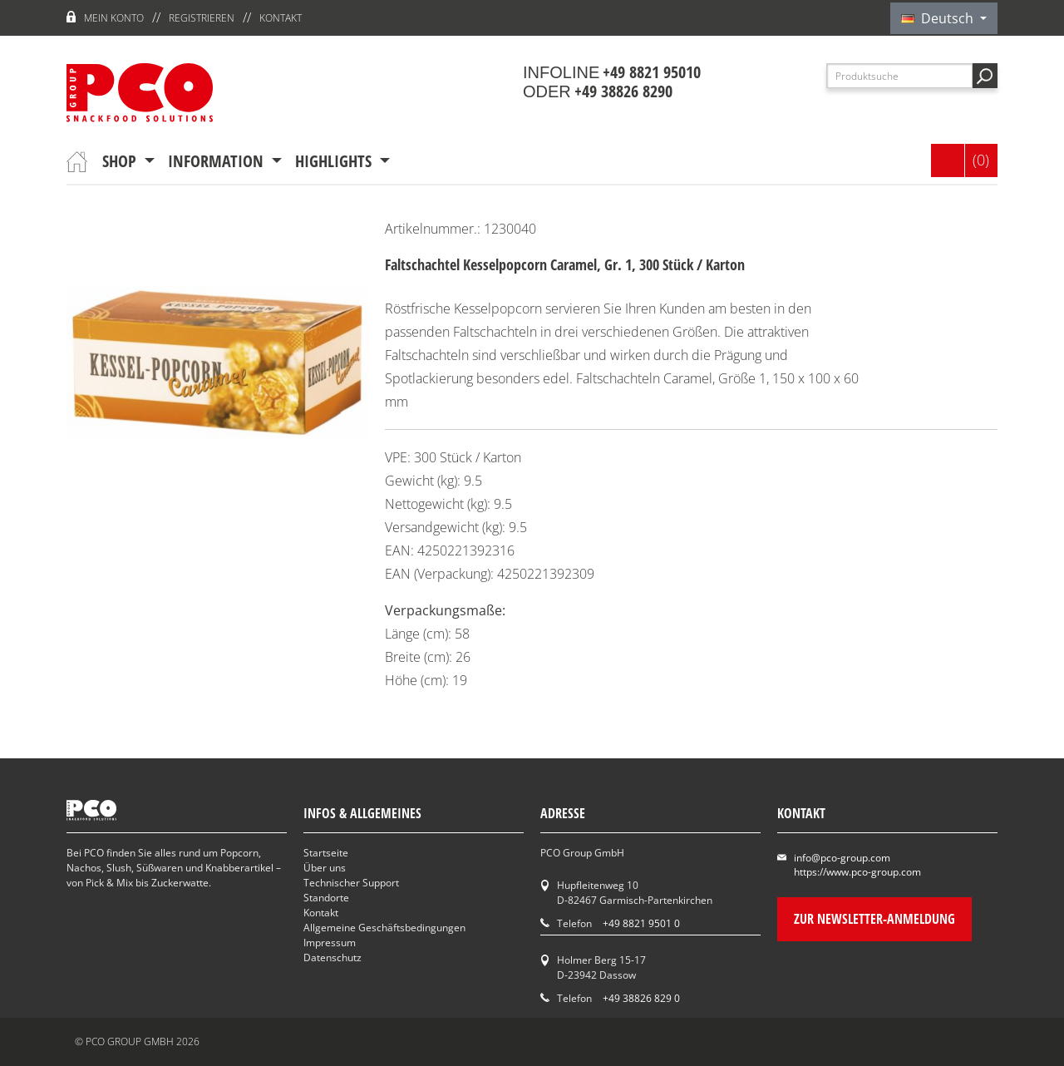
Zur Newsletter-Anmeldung (874, 919)
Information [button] (218, 161)
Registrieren (201, 18)
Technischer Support (351, 883)
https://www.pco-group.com (857, 872)
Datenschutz (332, 957)
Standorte (326, 898)
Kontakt (280, 18)
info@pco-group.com (842, 858)
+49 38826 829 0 (641, 998)
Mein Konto (114, 18)
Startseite (325, 853)
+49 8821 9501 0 (641, 923)
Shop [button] (121, 161)
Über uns (324, 868)
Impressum (329, 942)
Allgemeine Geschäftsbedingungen (384, 927)
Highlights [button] (335, 161)
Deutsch (939, 18)
